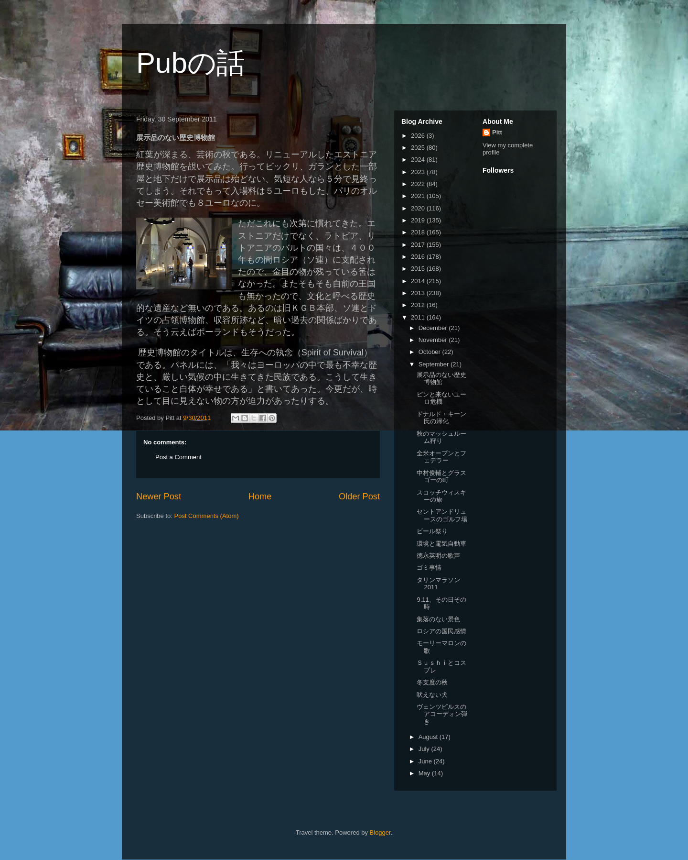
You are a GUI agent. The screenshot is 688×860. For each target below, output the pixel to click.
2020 (419, 208)
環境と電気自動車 (441, 543)
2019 (419, 220)
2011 (419, 317)
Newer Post (158, 496)
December (434, 327)
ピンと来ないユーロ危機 (441, 398)
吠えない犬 (432, 694)
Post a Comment (178, 457)
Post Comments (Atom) (206, 515)
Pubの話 (190, 63)
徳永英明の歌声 (438, 555)
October (430, 351)
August (429, 736)
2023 (419, 172)
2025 (419, 147)
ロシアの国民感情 (441, 631)
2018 (419, 232)
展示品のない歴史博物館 (441, 378)
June (426, 761)
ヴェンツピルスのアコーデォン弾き (442, 714)
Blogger (380, 832)
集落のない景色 (438, 619)
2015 (419, 268)
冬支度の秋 (432, 682)
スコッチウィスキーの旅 (441, 496)
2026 (419, 135)
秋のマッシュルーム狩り (441, 437)
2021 (419, 195)
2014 (419, 281)
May (425, 773)
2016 (419, 256)
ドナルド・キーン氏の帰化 (441, 417)
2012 (419, 305)
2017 (419, 244)
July (425, 748)
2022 (419, 183)
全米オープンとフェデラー (441, 457)
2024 (419, 159)
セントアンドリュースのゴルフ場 (442, 515)
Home (260, 496)
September (435, 364)
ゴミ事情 (429, 567)
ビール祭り (432, 531)
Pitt (497, 132)
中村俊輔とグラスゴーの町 (441, 476)
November (434, 339)
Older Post (359, 496)
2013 (419, 293)
